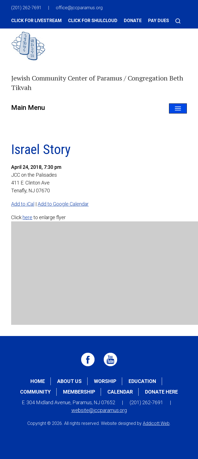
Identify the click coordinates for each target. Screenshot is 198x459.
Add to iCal (22, 204)
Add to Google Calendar (63, 204)
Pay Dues (158, 20)
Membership (79, 392)
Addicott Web (156, 423)
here (27, 217)
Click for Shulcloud (92, 20)
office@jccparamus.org (79, 7)
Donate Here (161, 392)
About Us (69, 381)
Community (35, 392)
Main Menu (28, 108)
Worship (105, 381)
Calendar (120, 392)
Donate (133, 20)
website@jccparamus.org (99, 410)
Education (142, 381)
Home (37, 381)
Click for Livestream (36, 20)
